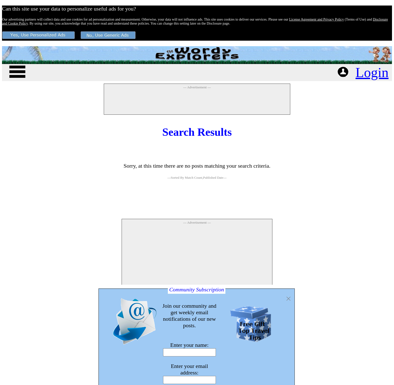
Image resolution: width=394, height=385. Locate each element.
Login (372, 72)
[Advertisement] (197, 101)
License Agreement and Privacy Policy (316, 19)
